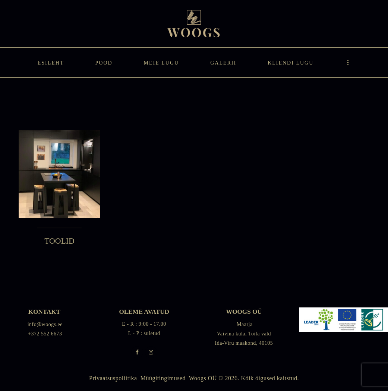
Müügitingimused (163, 378)
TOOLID (59, 241)
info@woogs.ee (45, 325)
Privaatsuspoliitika (114, 378)
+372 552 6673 (45, 334)
